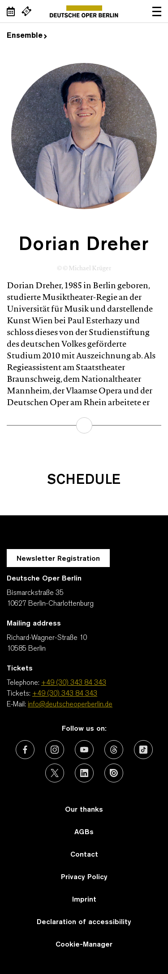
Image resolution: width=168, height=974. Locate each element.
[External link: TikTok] (143, 750)
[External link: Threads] (114, 750)
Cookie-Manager (84, 944)
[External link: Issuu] (114, 773)
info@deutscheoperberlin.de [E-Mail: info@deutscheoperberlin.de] (70, 704)
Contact (84, 854)
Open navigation (156, 11)
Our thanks (84, 809)
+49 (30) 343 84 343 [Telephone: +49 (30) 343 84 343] (73, 683)
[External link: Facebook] (25, 750)
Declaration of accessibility (84, 922)
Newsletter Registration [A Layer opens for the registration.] (58, 559)
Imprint (84, 899)
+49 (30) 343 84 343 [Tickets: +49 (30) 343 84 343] (64, 693)
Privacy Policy (84, 877)
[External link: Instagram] (55, 750)
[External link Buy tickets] (26, 11)
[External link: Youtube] (84, 750)
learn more (84, 425)
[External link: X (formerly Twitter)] (55, 773)
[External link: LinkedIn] (84, 773)
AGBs (84, 832)
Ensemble (27, 36)
